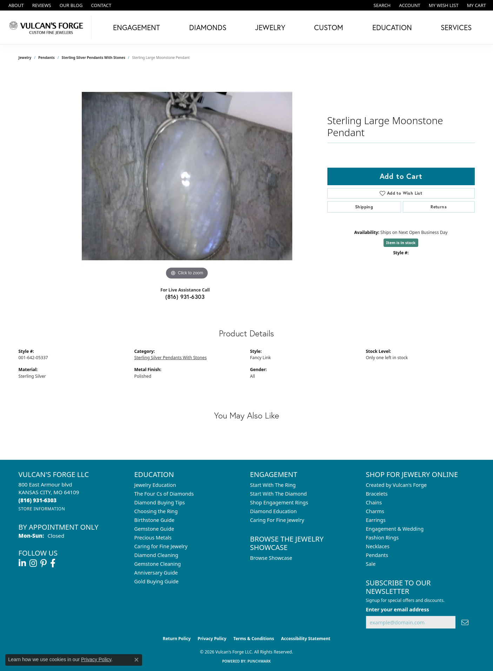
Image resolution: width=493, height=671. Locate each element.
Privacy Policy (212, 639)
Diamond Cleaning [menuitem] (156, 555)
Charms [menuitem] (375, 511)
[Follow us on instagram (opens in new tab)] (33, 563)
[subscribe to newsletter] (464, 622)
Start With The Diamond (278, 493)
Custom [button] (328, 27)
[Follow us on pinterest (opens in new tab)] (43, 563)
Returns (439, 206)
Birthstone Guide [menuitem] (154, 520)
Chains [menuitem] (374, 502)
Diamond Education (273, 511)
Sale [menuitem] (371, 564)
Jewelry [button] (270, 27)
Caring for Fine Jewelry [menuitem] (161, 546)
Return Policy (177, 639)
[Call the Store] (38, 500)
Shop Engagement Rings (279, 502)
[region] (187, 176)
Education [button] (392, 27)
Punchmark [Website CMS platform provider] (259, 661)
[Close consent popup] (136, 660)
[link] (15, 5)
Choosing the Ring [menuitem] (156, 511)
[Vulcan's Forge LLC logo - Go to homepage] (48, 27)
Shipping (364, 206)
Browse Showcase (271, 558)
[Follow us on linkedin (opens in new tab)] (22, 563)
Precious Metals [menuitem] (153, 537)
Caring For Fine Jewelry (277, 520)
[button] (381, 5)
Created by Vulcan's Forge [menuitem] (396, 485)
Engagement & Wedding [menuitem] (395, 528)
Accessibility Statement (305, 639)
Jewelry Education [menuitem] (155, 485)
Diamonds (207, 27)
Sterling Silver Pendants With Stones (93, 57)
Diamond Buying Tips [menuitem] (159, 502)
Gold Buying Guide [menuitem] (156, 581)
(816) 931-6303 (185, 296)
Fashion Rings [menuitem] (382, 537)
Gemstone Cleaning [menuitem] (157, 564)
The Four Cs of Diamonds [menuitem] (164, 493)
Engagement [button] (136, 27)
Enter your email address (397, 609)
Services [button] (456, 27)
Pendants (46, 57)
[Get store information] (42, 509)
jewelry (25, 57)
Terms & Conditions (253, 639)
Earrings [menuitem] (376, 520)
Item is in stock (401, 242)
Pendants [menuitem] (377, 555)
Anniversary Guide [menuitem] (156, 572)
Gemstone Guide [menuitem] (154, 528)
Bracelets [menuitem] (377, 493)
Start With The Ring (273, 485)
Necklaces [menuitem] (377, 546)
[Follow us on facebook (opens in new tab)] (52, 563)
